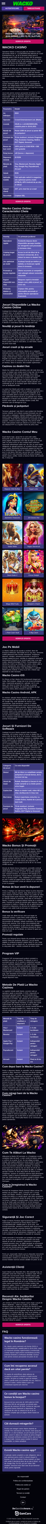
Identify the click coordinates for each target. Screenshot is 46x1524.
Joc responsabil (23, 1476)
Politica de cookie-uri (23, 1485)
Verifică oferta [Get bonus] (23, 41)
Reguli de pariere (23, 1489)
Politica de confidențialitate (23, 1481)
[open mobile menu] (3, 4)
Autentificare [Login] (12, 8)
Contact (23, 1497)
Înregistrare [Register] (34, 8)
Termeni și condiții (23, 1493)
